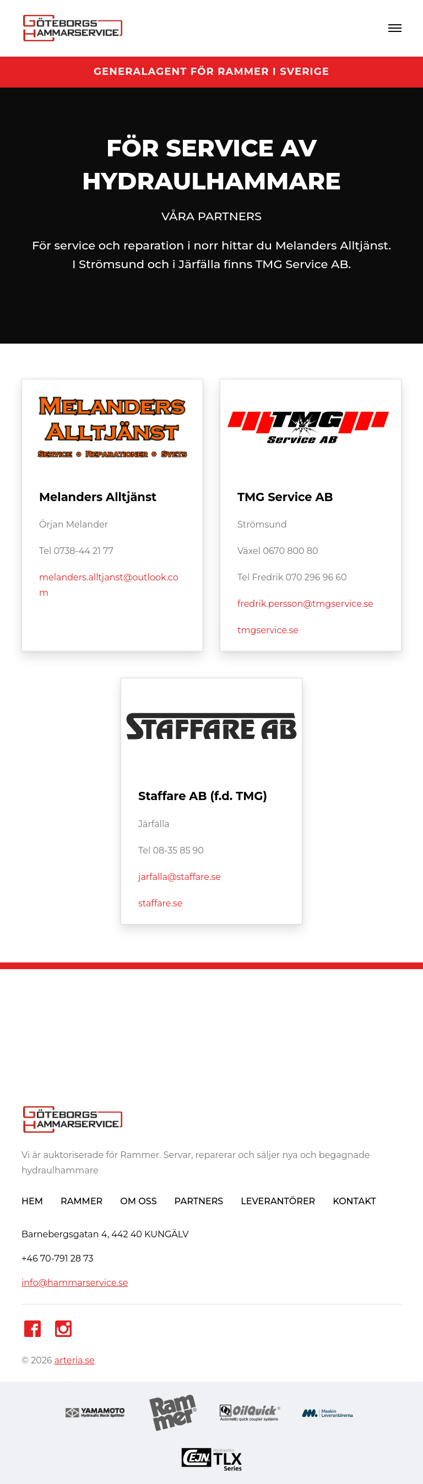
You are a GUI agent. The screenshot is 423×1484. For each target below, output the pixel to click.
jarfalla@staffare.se (179, 877)
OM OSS (138, 1201)
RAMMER (81, 1201)
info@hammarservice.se (74, 1283)
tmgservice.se (268, 630)
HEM (32, 1201)
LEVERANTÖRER (278, 1201)
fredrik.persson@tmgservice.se (305, 604)
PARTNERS (199, 1201)
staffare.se (160, 903)
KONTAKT (354, 1201)
